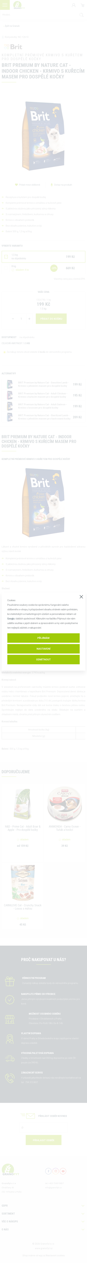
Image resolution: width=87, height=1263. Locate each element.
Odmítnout (43, 659)
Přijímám (43, 638)
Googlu (10, 618)
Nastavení (43, 648)
